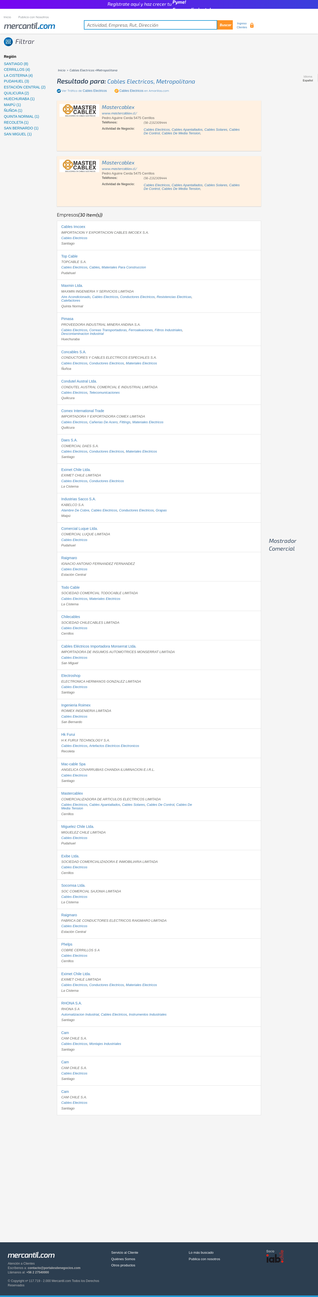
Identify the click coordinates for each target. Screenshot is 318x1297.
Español (308, 80)
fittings (125, 422)
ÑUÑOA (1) (13, 110)
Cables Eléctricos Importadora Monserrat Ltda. (98, 646)
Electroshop (71, 676)
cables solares (215, 129)
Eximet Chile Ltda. (76, 470)
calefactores (70, 300)
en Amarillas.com (144, 91)
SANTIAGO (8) (16, 64)
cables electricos (157, 129)
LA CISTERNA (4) (18, 75)
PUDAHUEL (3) (16, 81)
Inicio (7, 17)
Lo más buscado (201, 1252)
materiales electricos (141, 363)
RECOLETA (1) (16, 122)
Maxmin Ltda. (72, 285)
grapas (161, 510)
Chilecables (70, 617)
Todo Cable (70, 587)
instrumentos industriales (148, 1014)
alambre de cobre (75, 510)
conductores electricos (137, 297)
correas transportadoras (108, 330)
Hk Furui (68, 734)
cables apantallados (187, 129)
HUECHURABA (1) (19, 99)
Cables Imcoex (73, 227)
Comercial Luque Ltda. (79, 528)
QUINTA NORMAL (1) (21, 116)
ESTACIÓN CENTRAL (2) (24, 87)
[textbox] (158, 25)
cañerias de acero (103, 422)
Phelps (66, 944)
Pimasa (67, 319)
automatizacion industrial (80, 1014)
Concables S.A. (74, 352)
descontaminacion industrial (82, 334)
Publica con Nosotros (33, 17)
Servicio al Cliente (124, 1252)
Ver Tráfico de (84, 91)
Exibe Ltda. (70, 856)
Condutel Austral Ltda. (79, 381)
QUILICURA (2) (16, 93)
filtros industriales (168, 330)
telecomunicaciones (104, 392)
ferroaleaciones (141, 330)
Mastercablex (72, 793)
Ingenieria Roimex (76, 705)
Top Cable (69, 256)
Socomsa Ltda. (73, 885)
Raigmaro (69, 558)
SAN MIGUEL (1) (18, 134)
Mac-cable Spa (73, 764)
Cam (65, 1033)
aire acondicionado (75, 297)
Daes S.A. (69, 440)
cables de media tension (181, 133)
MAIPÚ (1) (12, 105)
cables (94, 267)
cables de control (160, 805)
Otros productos (123, 1265)
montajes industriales (105, 1044)
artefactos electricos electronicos (114, 746)
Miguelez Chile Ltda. (77, 826)
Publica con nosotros (204, 1259)
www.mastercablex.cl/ (119, 113)
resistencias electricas (174, 297)
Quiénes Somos (123, 1259)
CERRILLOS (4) (17, 69)
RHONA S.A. (71, 1003)
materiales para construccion (124, 267)
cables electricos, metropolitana (151, 81)
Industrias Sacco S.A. (78, 499)
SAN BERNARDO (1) (21, 128)
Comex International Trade (82, 411)
